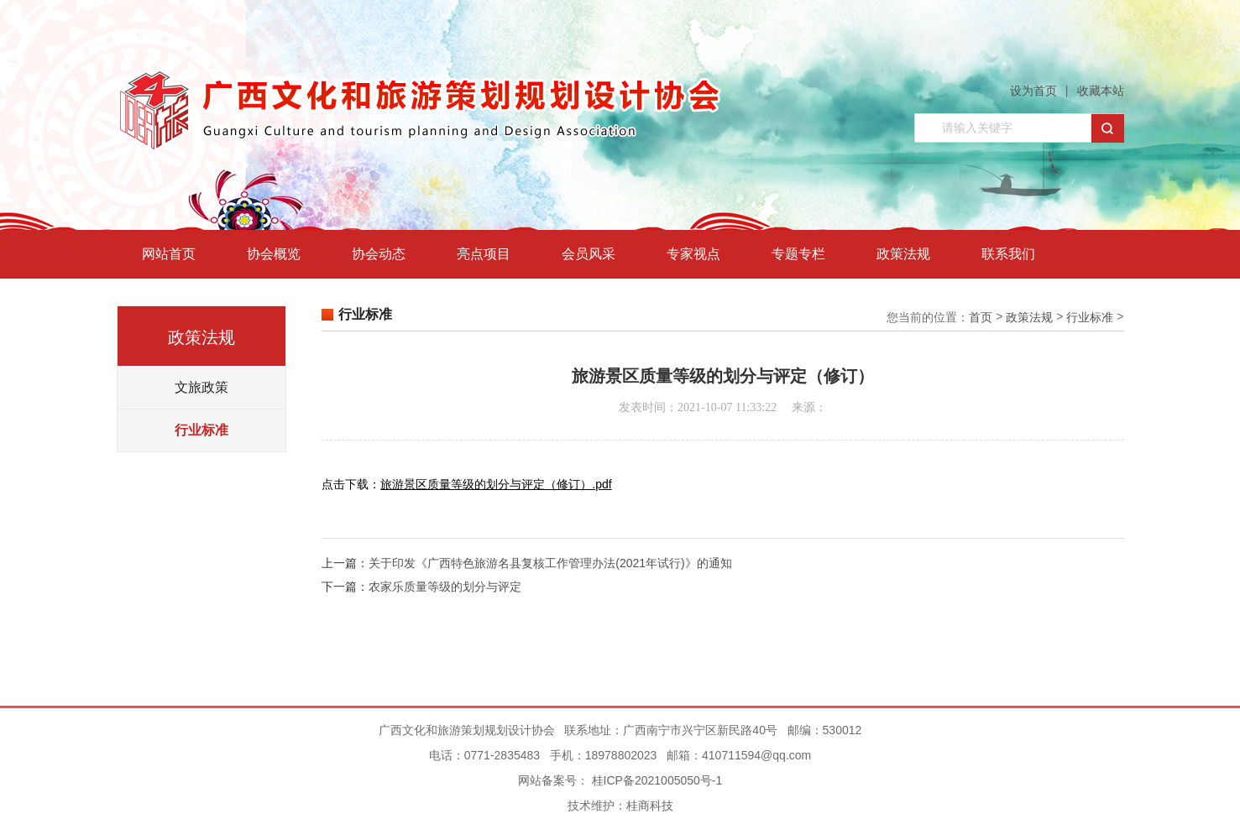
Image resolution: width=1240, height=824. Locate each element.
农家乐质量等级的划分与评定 (445, 586)
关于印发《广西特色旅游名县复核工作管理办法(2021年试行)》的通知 (550, 563)
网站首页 (169, 254)
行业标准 (201, 430)
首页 (980, 317)
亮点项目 (483, 254)
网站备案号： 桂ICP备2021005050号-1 (620, 780)
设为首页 (1033, 90)
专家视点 (693, 254)
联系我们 (1008, 254)
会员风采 (588, 254)
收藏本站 (1100, 90)
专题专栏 (798, 254)
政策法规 (903, 254)
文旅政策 (201, 387)
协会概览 (274, 254)
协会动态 (378, 254)
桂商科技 (649, 805)
